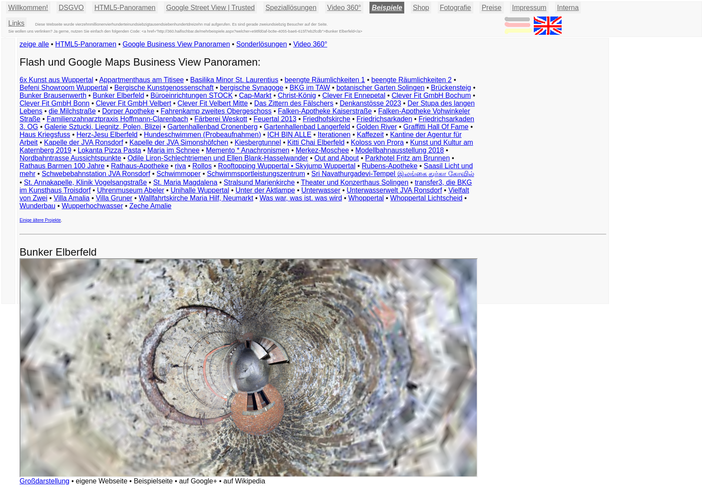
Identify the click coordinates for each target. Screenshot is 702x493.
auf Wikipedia (244, 481)
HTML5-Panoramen (125, 7)
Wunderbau (37, 206)
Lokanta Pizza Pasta (109, 150)
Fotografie (455, 7)
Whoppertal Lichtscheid (426, 198)
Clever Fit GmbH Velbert (133, 103)
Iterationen (334, 134)
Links (16, 23)
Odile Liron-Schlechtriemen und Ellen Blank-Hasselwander (217, 158)
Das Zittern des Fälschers (293, 103)
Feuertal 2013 (274, 119)
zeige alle (34, 44)
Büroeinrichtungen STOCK (191, 95)
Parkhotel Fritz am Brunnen (407, 158)
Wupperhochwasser (92, 206)
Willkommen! (28, 7)
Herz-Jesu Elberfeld (107, 134)
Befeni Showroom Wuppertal (64, 87)
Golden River (376, 126)
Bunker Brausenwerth (53, 95)
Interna (568, 7)
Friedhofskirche (326, 119)
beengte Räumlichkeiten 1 (325, 79)
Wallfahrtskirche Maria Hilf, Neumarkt (196, 198)
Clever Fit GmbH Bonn (55, 103)
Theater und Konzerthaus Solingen (354, 182)
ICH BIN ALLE (289, 134)
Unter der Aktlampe (265, 190)
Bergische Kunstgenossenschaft (164, 87)
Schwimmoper (178, 173)
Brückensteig (451, 87)
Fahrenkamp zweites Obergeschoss (216, 111)
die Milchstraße (72, 111)
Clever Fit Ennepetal (354, 95)
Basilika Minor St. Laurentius (234, 79)
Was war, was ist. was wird (301, 198)
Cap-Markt (255, 95)
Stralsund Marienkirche (259, 182)
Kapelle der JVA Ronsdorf (83, 142)
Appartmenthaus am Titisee (141, 79)
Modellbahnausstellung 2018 (399, 150)
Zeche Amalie (151, 206)
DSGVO (71, 7)
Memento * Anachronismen (247, 150)
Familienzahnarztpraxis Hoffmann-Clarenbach (117, 119)
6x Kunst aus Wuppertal (56, 79)
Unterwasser (320, 190)
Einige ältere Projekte (40, 220)
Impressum (529, 7)
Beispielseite (153, 481)
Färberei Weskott (220, 119)
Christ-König (297, 95)
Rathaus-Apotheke (140, 166)
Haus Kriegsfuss (45, 134)
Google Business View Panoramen (176, 44)
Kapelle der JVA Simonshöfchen (179, 142)
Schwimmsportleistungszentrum (256, 173)
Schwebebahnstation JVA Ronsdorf (96, 173)
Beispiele (387, 7)
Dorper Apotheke (128, 111)
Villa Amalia (72, 198)
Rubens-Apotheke (389, 166)
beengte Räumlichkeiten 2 (411, 79)
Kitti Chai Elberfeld (316, 142)
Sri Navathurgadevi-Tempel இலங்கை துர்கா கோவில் (392, 173)
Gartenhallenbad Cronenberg (212, 126)
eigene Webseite (101, 481)
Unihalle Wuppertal (199, 190)
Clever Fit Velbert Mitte (212, 103)
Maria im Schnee (173, 150)
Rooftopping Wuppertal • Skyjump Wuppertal (286, 166)
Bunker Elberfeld (118, 95)
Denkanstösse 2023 (370, 103)
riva (180, 166)
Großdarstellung (45, 481)
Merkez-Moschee (322, 150)
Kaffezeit (370, 134)
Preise (491, 7)
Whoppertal (366, 198)
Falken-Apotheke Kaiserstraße (325, 111)
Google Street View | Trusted (210, 7)
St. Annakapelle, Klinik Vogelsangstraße (85, 182)
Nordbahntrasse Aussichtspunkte (70, 158)
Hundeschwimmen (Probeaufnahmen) (202, 134)
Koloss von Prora (377, 142)
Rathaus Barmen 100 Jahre (62, 166)
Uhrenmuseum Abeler (130, 190)
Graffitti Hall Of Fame (436, 126)
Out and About (336, 158)
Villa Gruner (114, 198)
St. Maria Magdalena (185, 182)
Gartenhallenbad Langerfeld (307, 126)
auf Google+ (198, 481)
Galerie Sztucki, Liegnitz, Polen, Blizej (102, 126)
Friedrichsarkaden (384, 119)
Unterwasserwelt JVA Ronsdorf (394, 190)
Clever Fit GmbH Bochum (431, 95)
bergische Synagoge (251, 87)
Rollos (201, 166)
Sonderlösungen (261, 44)
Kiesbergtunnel (258, 142)
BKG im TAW (309, 87)
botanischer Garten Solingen (380, 87)
